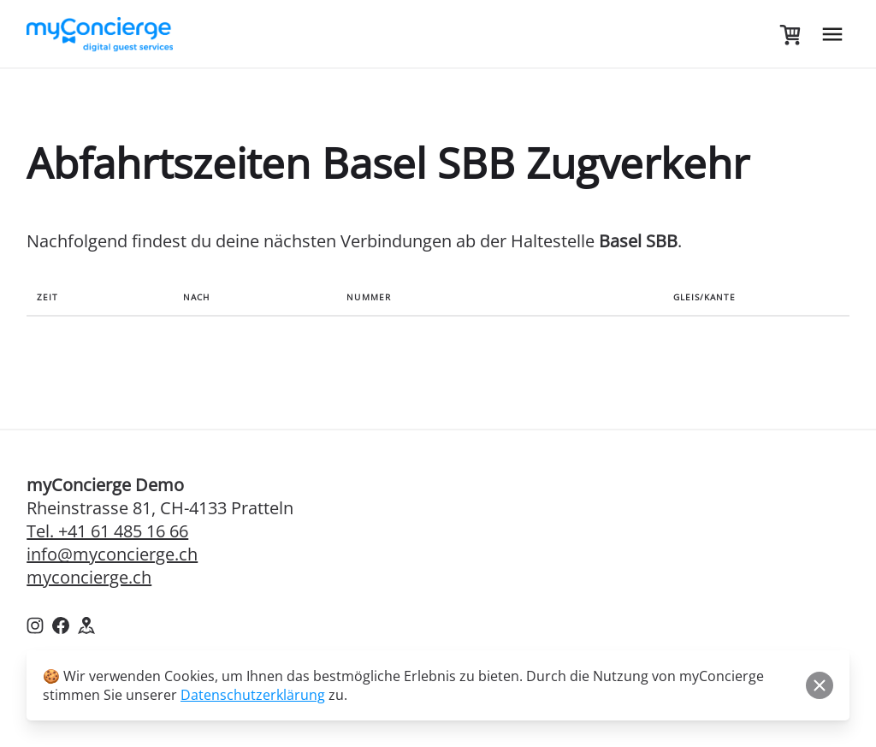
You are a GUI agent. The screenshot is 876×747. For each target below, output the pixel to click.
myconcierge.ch (89, 577)
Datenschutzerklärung (253, 694)
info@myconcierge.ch (112, 554)
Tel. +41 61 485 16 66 (107, 530)
